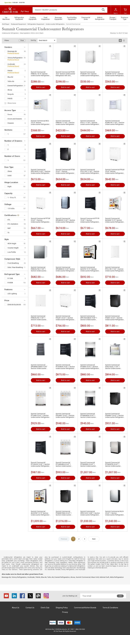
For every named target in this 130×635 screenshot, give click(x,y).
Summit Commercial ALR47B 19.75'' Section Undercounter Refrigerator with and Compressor (89, 269)
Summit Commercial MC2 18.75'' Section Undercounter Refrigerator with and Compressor (40, 122)
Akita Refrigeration (117, 577)
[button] (14, 2)
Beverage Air (12, 51)
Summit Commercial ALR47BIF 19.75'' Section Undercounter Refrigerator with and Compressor (40, 513)
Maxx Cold (95, 577)
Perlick (10, 71)
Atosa (10, 90)
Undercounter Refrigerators (55, 24)
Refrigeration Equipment (36, 24)
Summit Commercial (83, 577)
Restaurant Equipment (18, 24)
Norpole (11, 94)
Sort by (33, 40)
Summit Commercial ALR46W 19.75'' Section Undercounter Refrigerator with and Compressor (114, 220)
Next (93, 539)
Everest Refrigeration (15, 86)
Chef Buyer (5, 24)
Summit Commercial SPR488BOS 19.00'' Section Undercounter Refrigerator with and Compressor (65, 269)
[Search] (70, 10)
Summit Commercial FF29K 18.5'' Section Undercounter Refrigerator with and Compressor (65, 73)
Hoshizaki (11, 64)
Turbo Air (11, 81)
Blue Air (10, 77)
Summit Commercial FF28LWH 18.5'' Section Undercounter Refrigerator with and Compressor (89, 73)
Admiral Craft (104, 577)
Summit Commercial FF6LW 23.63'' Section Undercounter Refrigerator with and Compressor (114, 171)
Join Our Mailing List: (69, 596)
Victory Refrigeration (15, 58)
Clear (22, 40)
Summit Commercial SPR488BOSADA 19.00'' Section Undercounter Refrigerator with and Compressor (39, 366)
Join (120, 596)
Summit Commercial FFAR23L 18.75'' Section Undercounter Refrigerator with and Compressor (40, 73)
